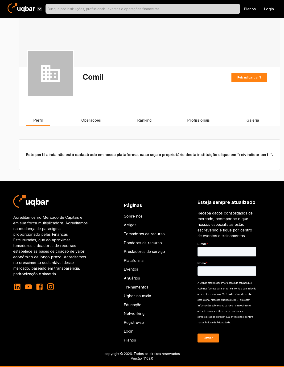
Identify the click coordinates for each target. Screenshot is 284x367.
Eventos (131, 269)
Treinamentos (136, 287)
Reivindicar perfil (249, 77)
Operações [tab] (91, 120)
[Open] (238, 8)
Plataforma (134, 260)
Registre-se (134, 322)
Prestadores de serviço (144, 251)
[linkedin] (18, 287)
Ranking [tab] (144, 120)
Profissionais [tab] (198, 120)
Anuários (132, 278)
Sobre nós (133, 216)
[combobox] (142, 9)
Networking (134, 313)
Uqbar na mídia (137, 295)
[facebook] (39, 287)
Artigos (130, 225)
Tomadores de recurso (144, 233)
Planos (250, 9)
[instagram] (51, 287)
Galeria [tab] (253, 120)
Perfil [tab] (38, 120)
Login (128, 331)
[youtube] (28, 287)
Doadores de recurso (143, 242)
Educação (132, 304)
